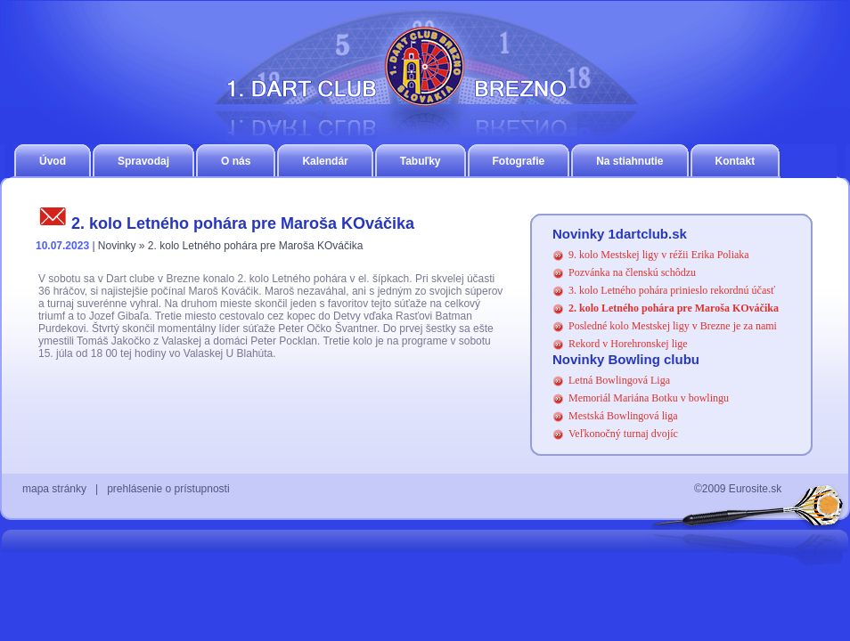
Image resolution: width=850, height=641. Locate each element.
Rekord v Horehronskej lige (628, 343)
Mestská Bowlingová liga (623, 416)
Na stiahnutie (629, 161)
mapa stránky (54, 489)
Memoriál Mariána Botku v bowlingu (648, 398)
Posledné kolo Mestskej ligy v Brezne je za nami (672, 326)
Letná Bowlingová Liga (619, 380)
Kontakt (735, 161)
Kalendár (324, 161)
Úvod (52, 161)
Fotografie (519, 161)
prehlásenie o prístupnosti (168, 489)
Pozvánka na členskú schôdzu (632, 272)
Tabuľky (420, 161)
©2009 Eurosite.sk (737, 489)
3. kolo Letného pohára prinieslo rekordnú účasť (671, 290)
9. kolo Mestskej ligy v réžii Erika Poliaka (658, 254)
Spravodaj (143, 161)
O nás (235, 161)
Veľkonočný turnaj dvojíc (623, 433)
